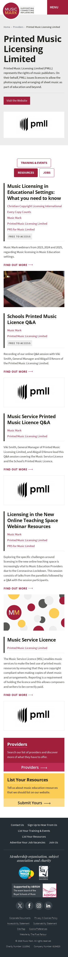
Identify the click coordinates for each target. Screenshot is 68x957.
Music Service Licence (31, 640)
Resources (26, 173)
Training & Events (34, 163)
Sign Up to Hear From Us (42, 825)
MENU (54, 7)
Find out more (15, 265)
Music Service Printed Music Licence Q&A (31, 419)
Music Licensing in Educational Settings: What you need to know (34, 192)
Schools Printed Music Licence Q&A (31, 319)
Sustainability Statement (45, 923)
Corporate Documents (19, 917)
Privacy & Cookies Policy (45, 917)
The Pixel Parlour (38, 934)
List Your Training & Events (34, 831)
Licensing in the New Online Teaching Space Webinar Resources (32, 520)
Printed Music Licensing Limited (27, 224)
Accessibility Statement (18, 923)
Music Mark (14, 218)
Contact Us (17, 825)
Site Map (21, 928)
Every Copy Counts (19, 212)
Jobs (46, 173)
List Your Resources (34, 836)
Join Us (53, 842)
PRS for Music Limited (21, 229)
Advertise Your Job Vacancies (27, 842)
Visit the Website (17, 100)
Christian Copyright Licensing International (34, 206)
